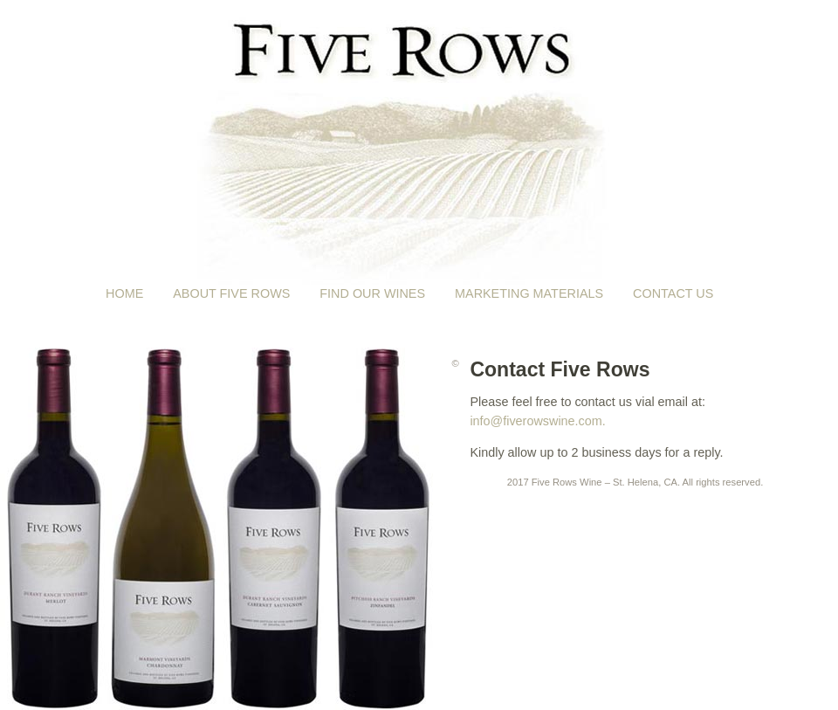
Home (124, 293)
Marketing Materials (529, 293)
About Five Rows (231, 293)
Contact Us (673, 293)
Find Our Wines (372, 293)
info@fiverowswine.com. (537, 421)
